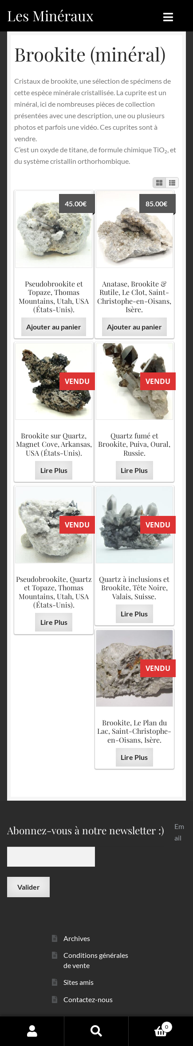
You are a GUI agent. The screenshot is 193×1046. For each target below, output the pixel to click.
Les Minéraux (50, 15)
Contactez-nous (88, 999)
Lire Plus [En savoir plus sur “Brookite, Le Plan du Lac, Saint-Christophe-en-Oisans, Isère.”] (134, 757)
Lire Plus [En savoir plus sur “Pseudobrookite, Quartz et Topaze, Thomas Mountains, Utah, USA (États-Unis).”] (53, 622)
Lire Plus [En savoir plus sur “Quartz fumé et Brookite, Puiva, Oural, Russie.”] (134, 470)
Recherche (96, 1031)
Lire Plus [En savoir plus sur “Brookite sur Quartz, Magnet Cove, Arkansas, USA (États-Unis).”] (53, 470)
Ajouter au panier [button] (53, 326)
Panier (151, 1025)
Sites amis (78, 982)
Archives (76, 938)
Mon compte (32, 1031)
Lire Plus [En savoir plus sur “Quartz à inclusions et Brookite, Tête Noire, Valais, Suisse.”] (134, 613)
